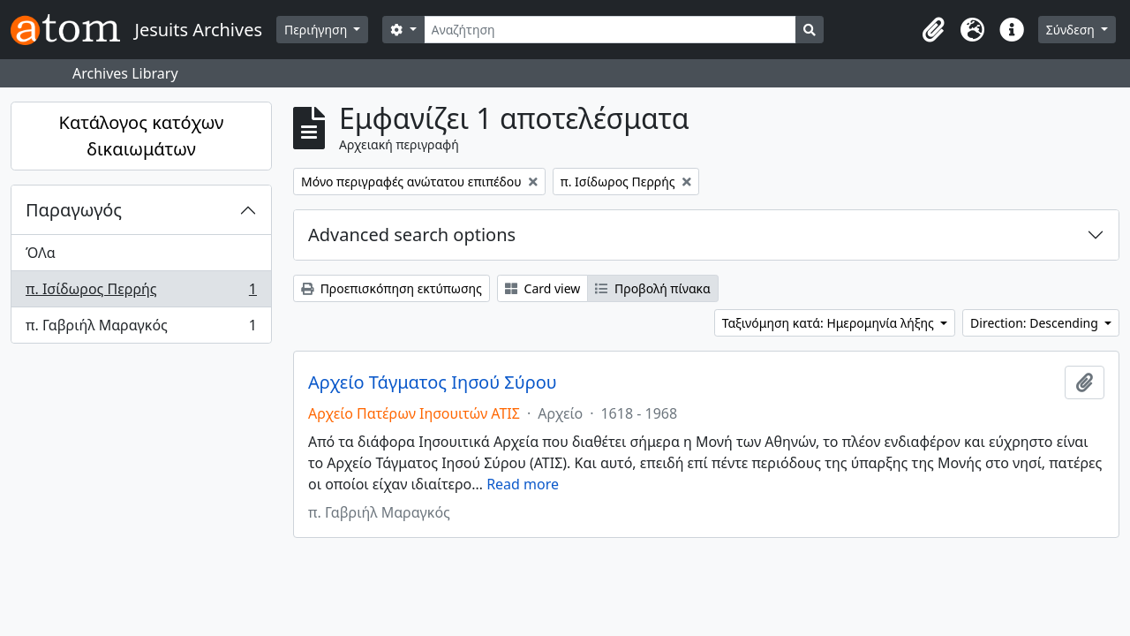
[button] (934, 30)
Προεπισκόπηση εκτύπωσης (391, 288)
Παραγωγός (74, 210)
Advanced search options (412, 234)
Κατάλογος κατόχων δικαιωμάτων (141, 135)
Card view (542, 288)
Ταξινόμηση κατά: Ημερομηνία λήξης (830, 322)
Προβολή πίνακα (652, 288)
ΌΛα (41, 252)
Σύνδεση (1072, 29)
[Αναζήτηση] (610, 29)
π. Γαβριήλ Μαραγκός (141, 328)
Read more (522, 484)
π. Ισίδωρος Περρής (141, 292)
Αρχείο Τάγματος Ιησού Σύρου (432, 382)
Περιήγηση (317, 29)
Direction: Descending (1035, 322)
